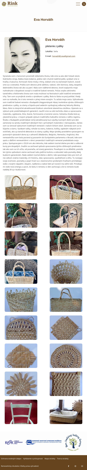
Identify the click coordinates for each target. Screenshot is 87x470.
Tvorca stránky (62, 458)
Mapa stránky (50, 458)
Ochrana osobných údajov (11, 458)
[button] (21, 187)
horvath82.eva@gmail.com (63, 56)
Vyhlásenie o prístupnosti (33, 458)
